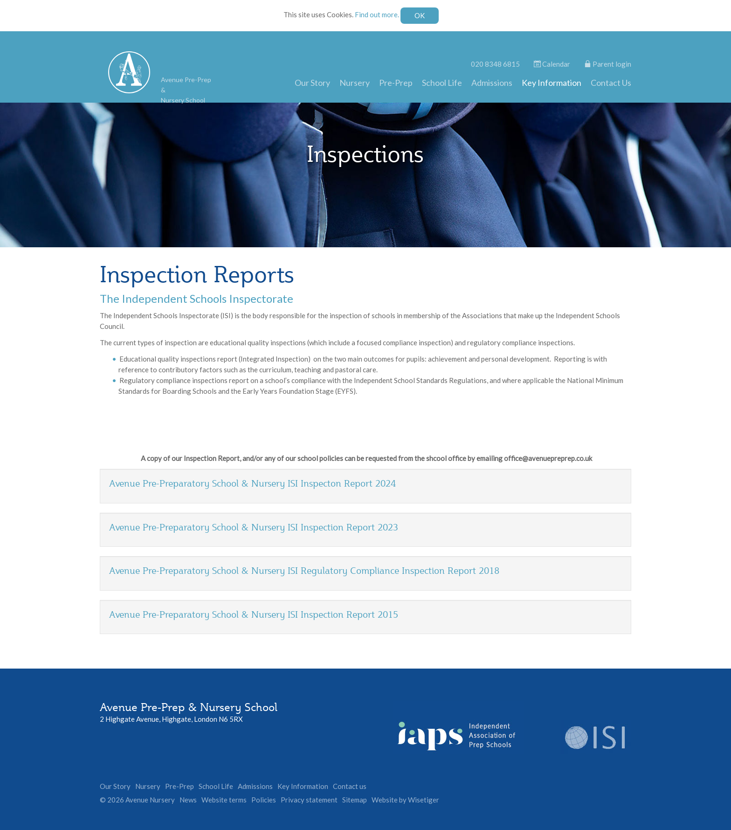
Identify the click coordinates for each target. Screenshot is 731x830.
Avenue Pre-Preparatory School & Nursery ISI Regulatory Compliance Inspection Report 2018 (304, 570)
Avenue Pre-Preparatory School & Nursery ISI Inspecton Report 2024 (252, 483)
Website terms (224, 799)
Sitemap (354, 799)
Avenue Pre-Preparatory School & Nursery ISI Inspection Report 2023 (253, 527)
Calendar (552, 64)
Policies (263, 799)
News (188, 799)
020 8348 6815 (495, 64)
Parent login (607, 64)
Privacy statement (309, 799)
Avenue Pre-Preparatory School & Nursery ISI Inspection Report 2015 (253, 614)
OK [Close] (419, 15)
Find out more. (377, 14)
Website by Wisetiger (405, 799)
